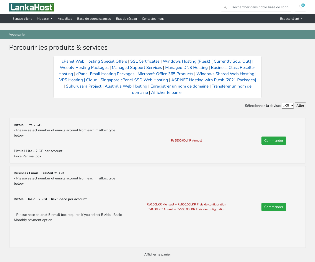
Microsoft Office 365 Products (165, 74)
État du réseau (126, 18)
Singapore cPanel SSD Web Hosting (134, 80)
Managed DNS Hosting (186, 67)
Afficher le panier (167, 92)
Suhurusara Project (83, 86)
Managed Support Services (137, 67)
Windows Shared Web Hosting (225, 74)
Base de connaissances (94, 18)
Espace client (22, 18)
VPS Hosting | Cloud (78, 80)
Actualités (65, 18)
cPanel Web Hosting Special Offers (94, 61)
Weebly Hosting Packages (84, 67)
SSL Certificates (145, 61)
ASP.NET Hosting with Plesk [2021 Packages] (213, 80)
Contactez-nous (153, 18)
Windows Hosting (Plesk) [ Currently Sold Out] (207, 61)
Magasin (43, 18)
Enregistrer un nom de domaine (179, 86)
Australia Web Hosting (126, 86)
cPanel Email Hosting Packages (105, 74)
